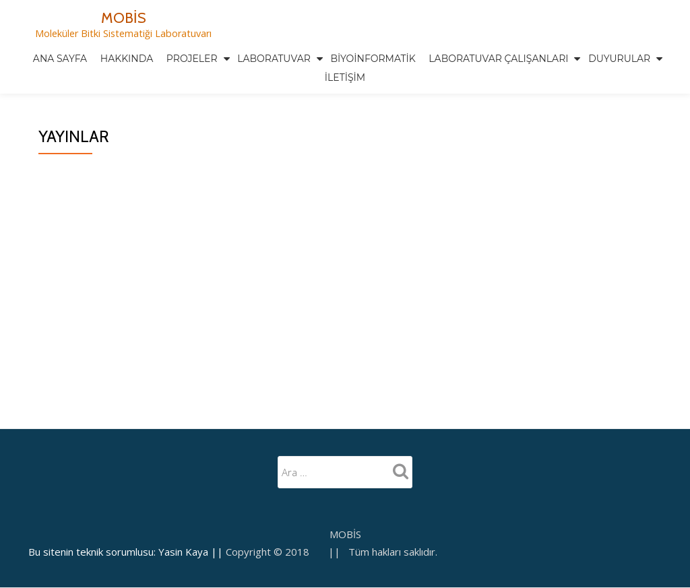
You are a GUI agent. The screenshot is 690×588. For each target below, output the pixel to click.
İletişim (345, 77)
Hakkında (126, 59)
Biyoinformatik (373, 59)
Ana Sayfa (60, 59)
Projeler (192, 59)
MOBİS (123, 17)
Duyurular (619, 59)
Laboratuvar (274, 59)
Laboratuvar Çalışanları (498, 59)
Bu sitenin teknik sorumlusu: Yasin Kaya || (127, 495)
